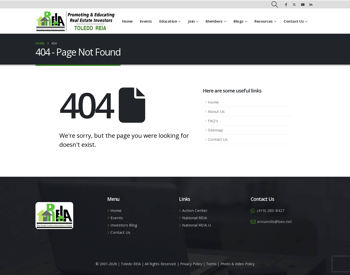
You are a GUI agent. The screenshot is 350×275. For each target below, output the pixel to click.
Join (191, 21)
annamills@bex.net (274, 221)
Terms (211, 263)
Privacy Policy (191, 263)
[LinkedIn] (311, 4)
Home (127, 21)
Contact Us (294, 21)
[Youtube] (302, 4)
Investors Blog (123, 224)
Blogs (239, 21)
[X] (294, 4)
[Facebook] (286, 4)
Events (146, 21)
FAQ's (213, 120)
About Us (216, 111)
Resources (263, 21)
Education (168, 21)
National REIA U (196, 224)
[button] (275, 4)
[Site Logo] (75, 21)
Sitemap (215, 129)
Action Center (195, 210)
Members (214, 21)
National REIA (194, 217)
